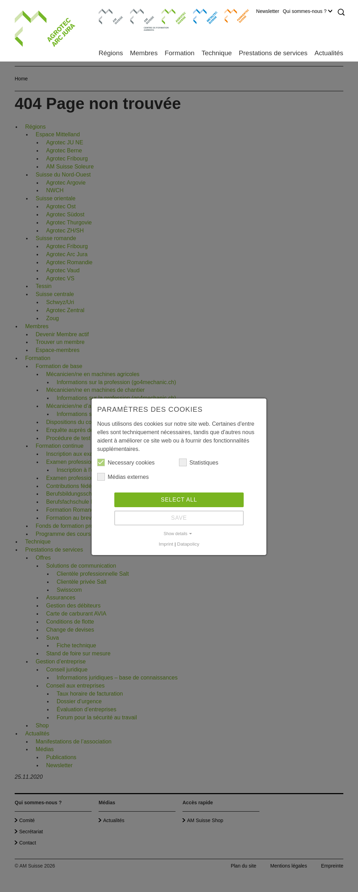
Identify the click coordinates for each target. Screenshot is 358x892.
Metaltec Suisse (201, 16)
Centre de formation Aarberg (139, 19)
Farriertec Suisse (233, 16)
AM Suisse (109, 12)
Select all (179, 500)
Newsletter (267, 11)
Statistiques (199, 462)
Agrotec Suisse (169, 16)
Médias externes (123, 477)
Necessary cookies (126, 462)
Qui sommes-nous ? (307, 11)
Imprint (166, 544)
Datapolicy (188, 544)
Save (179, 518)
